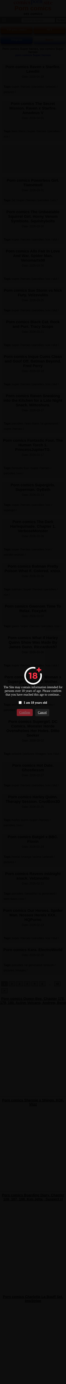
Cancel (42, 712)
